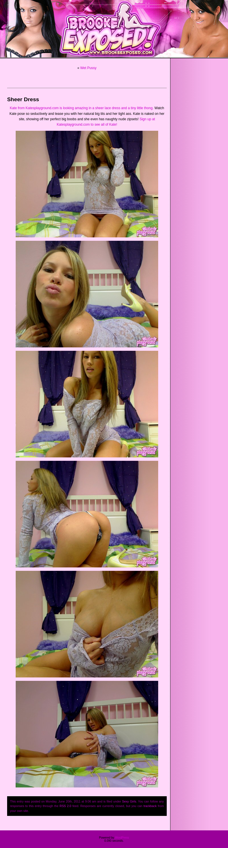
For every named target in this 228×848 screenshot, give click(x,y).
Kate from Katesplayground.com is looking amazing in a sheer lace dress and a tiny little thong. (81, 108)
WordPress (122, 837)
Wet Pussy (88, 68)
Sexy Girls (129, 801)
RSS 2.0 (65, 806)
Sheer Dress (23, 99)
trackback (149, 806)
